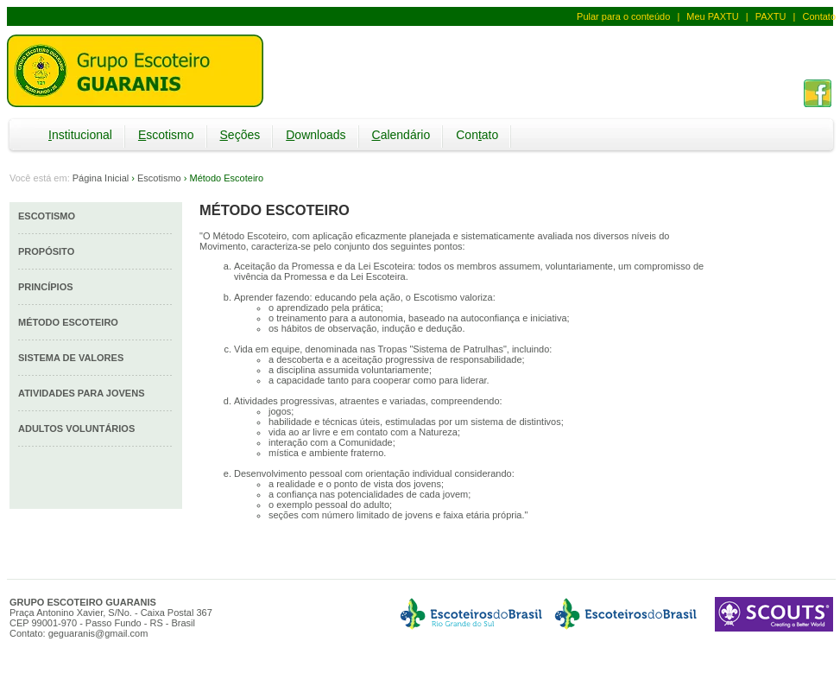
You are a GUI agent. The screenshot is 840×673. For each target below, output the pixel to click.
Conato (477, 135)
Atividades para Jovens (81, 393)
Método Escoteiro (68, 322)
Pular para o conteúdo (623, 16)
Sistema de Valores (70, 357)
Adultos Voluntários (76, 428)
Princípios (45, 287)
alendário (401, 135)
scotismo (166, 135)
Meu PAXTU (712, 16)
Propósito (46, 251)
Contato (819, 16)
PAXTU (770, 16)
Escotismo (159, 178)
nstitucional (80, 135)
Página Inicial (101, 178)
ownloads (315, 135)
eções (240, 135)
